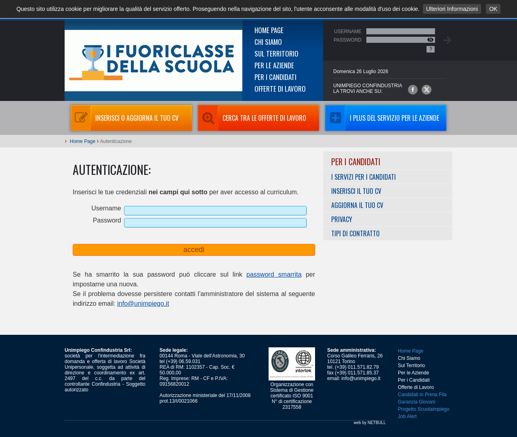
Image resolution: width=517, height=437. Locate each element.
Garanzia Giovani (416, 402)
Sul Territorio (276, 53)
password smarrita (274, 274)
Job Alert (407, 416)
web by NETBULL (370, 422)
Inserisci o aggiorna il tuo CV (125, 118)
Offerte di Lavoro (280, 89)
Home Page (269, 30)
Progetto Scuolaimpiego (423, 409)
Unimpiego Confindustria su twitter (426, 90)
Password (347, 40)
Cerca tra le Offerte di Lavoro (252, 118)
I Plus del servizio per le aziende (382, 118)
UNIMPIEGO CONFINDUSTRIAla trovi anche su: (367, 88)
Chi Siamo (268, 42)
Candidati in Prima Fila (422, 394)
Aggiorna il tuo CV (357, 205)
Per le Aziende (274, 65)
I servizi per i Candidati (363, 177)
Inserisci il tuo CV (356, 191)
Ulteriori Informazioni (452, 9)
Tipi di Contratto (355, 233)
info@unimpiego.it (143, 303)
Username (347, 31)
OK (493, 9)
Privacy (341, 219)
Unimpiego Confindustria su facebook (413, 90)
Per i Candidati (275, 77)
